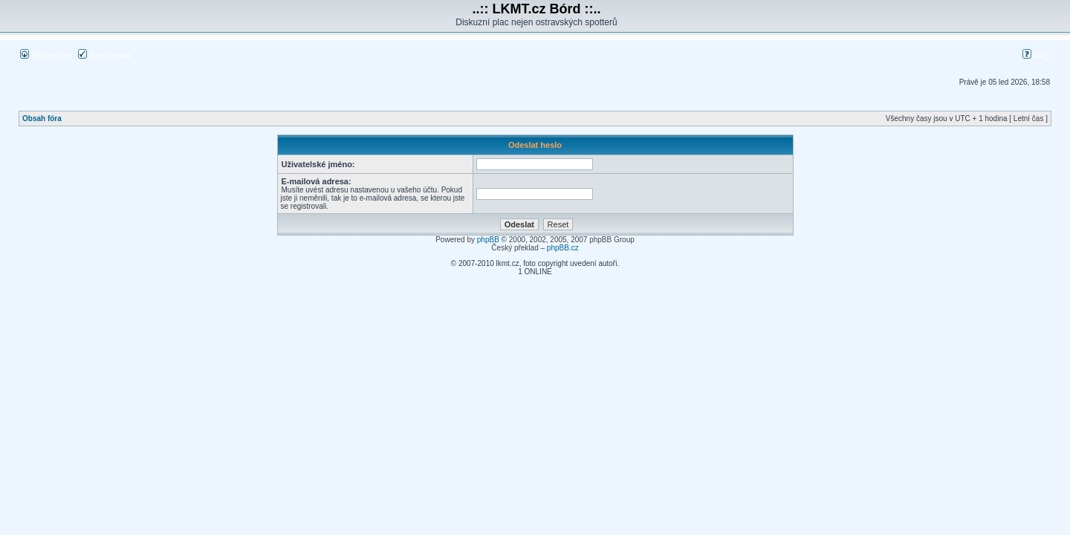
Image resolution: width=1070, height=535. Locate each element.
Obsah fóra (42, 118)
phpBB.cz (563, 248)
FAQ (1036, 55)
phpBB (488, 240)
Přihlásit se (45, 55)
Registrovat (104, 55)
